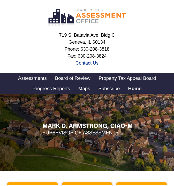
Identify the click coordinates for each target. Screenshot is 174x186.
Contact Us (87, 63)
